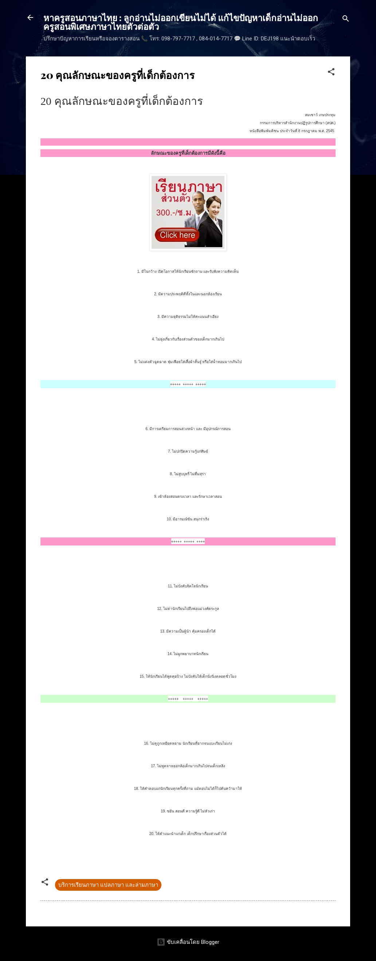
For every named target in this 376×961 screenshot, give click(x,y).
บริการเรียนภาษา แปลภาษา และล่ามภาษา (108, 885)
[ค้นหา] (345, 20)
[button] (331, 73)
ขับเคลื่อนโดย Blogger (188, 942)
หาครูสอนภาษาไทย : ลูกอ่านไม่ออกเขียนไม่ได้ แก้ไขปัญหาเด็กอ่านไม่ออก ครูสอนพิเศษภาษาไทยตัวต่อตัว (180, 22)
